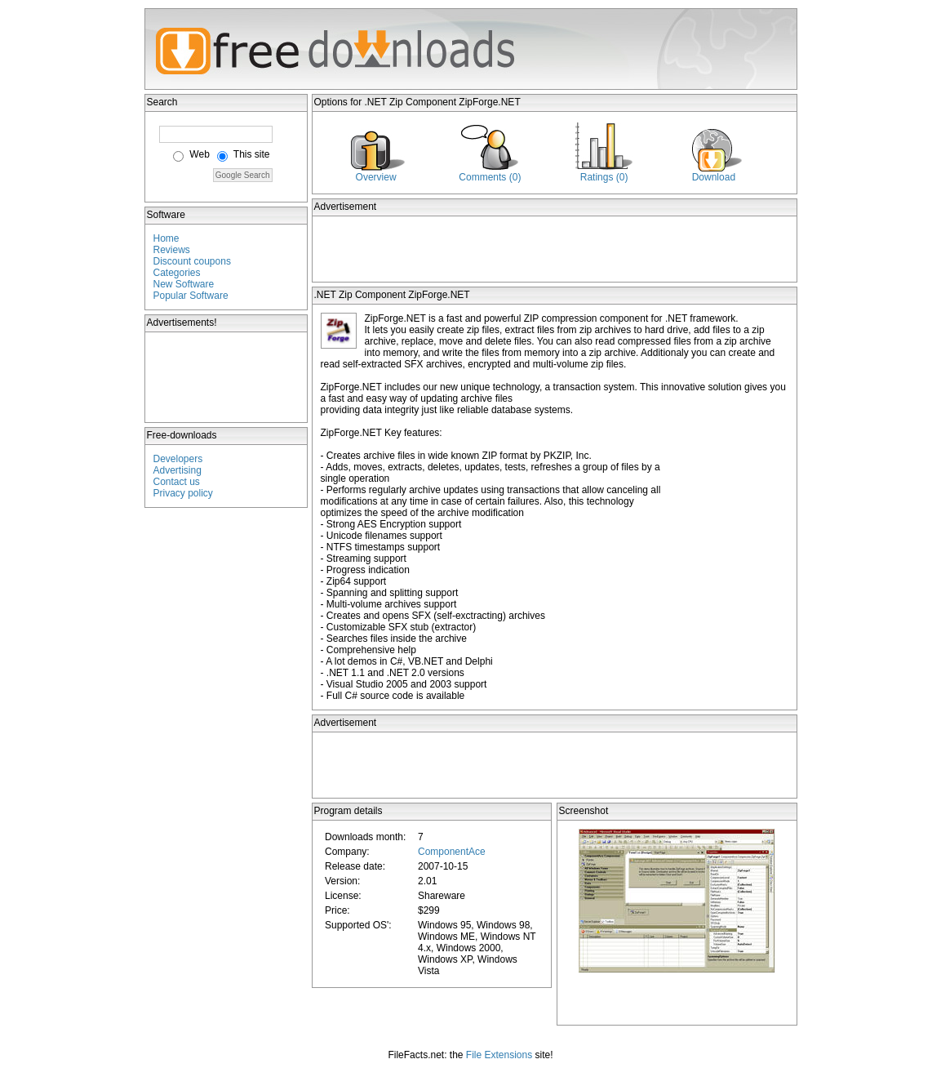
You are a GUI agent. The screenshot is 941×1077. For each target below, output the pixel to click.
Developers (178, 459)
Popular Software (191, 295)
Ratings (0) (604, 177)
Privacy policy (183, 493)
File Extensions (499, 1055)
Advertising (177, 470)
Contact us (176, 481)
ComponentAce (452, 851)
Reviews (171, 250)
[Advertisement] (226, 377)
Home (166, 238)
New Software (184, 284)
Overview (376, 177)
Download (713, 177)
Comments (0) (490, 177)
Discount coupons (192, 261)
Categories (177, 272)
